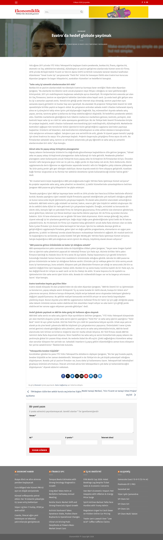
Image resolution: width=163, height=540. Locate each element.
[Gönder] (81, 12)
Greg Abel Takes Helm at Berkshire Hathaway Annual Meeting (61, 494)
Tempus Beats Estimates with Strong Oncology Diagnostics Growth (62, 482)
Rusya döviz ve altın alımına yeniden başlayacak (28, 481)
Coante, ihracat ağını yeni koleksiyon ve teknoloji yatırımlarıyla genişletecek (27, 518)
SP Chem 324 (124, 509)
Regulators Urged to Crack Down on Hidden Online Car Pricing (98, 512)
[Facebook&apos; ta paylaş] (63, 376)
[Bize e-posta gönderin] (147, 2)
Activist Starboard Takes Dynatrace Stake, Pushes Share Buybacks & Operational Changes (64, 513)
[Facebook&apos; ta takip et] (142, 2)
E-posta (69, 438)
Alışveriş (125, 471)
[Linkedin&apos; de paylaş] (91, 376)
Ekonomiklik (61, 44)
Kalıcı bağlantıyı (61, 385)
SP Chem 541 (123, 499)
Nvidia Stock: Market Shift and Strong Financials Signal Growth (63, 504)
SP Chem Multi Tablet (127, 514)
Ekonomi (81, 31)
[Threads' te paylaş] (77, 376)
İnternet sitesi (107, 438)
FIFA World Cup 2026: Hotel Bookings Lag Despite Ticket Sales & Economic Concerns (96, 482)
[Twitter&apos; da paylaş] (72, 376)
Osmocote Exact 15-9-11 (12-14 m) (133, 479)
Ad (31, 438)
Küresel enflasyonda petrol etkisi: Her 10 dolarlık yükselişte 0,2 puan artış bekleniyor (29, 499)
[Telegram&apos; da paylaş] (100, 376)
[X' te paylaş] (68, 376)
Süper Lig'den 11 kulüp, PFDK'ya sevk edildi (29, 509)
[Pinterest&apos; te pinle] (86, 376)
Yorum (32, 416)
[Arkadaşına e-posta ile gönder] (81, 376)
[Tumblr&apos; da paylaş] (95, 376)
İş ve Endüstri (93, 471)
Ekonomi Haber (25, 471)
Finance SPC (57, 471)
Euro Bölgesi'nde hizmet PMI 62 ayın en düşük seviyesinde (29, 489)
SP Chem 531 (123, 504)
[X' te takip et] (144, 2)
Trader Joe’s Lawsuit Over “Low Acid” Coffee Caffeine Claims (97, 520)
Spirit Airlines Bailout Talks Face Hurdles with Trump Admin (98, 504)
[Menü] (16, 2)
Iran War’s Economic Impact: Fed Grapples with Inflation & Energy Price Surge (98, 494)
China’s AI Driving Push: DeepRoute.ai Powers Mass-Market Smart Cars (61, 525)
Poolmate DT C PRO (126, 484)
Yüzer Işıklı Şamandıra (128, 494)
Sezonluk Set (124, 489)
